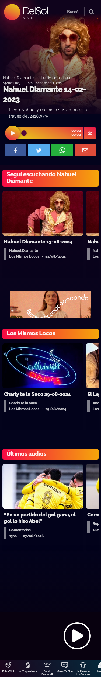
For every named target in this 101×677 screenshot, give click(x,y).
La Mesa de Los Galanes (83, 673)
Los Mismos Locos (57, 77)
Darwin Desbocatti (47, 673)
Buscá (72, 11)
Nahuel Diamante (18, 77)
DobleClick (8, 671)
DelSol (35, 10)
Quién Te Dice (64, 671)
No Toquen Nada (28, 671)
